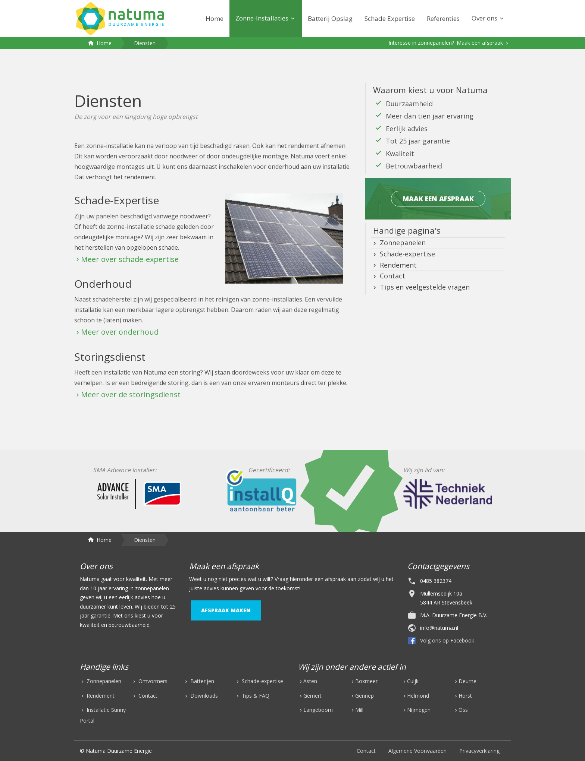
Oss (463, 709)
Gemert (312, 695)
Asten (310, 681)
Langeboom (318, 709)
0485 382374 (435, 580)
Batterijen (201, 681)
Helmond (418, 695)
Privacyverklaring (479, 750)
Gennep (364, 695)
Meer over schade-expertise (130, 259)
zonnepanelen (152, 588)
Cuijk (413, 681)
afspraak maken (226, 610)
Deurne (467, 681)
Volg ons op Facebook (447, 640)
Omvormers (152, 681)
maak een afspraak (438, 198)
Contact (391, 275)
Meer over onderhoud (120, 332)
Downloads (203, 695)
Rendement (397, 264)
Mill (359, 709)
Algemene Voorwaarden (417, 750)
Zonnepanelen (402, 242)
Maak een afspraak (480, 42)
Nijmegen (419, 709)
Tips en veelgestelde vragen (424, 286)
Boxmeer (366, 681)
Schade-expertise (406, 253)
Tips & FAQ (254, 695)
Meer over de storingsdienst (131, 394)
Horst (465, 695)
